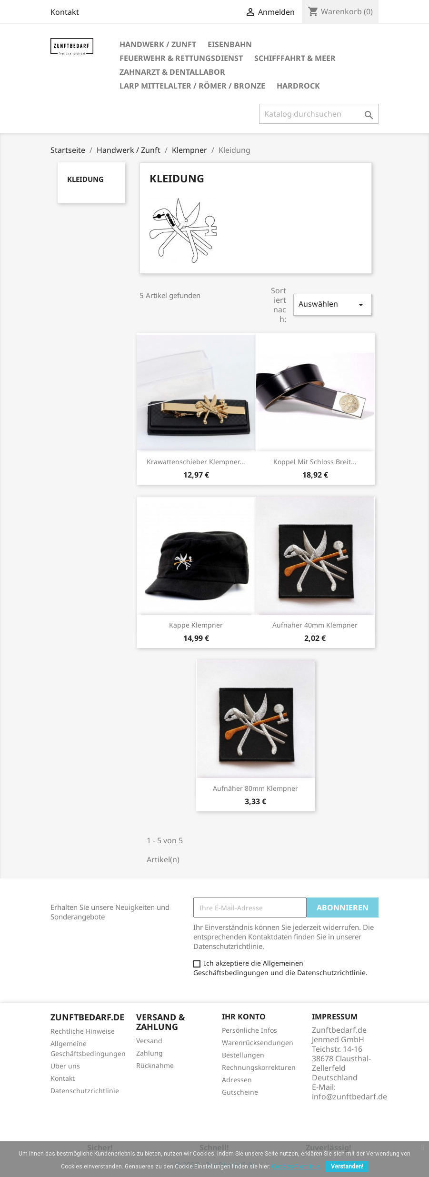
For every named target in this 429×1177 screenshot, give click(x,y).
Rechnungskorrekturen (259, 1067)
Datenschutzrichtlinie (84, 1090)
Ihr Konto (244, 1016)
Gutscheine (240, 1092)
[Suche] (319, 114)
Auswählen (332, 304)
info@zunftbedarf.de (349, 1096)
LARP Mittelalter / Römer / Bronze (192, 85)
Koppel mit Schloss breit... (315, 461)
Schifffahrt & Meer (295, 58)
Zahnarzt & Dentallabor (172, 72)
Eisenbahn (230, 44)
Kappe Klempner (196, 624)
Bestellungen (243, 1054)
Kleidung (85, 179)
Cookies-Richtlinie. (296, 1166)
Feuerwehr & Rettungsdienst (181, 58)
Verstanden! (347, 1166)
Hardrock (298, 85)
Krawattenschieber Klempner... (196, 461)
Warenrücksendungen (257, 1042)
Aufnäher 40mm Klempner (315, 624)
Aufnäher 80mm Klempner (255, 788)
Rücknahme (155, 1065)
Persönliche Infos (249, 1030)
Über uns (65, 1065)
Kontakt (64, 12)
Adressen (237, 1079)
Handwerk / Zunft (158, 44)
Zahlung (149, 1052)
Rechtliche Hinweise (82, 1031)
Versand (149, 1040)
